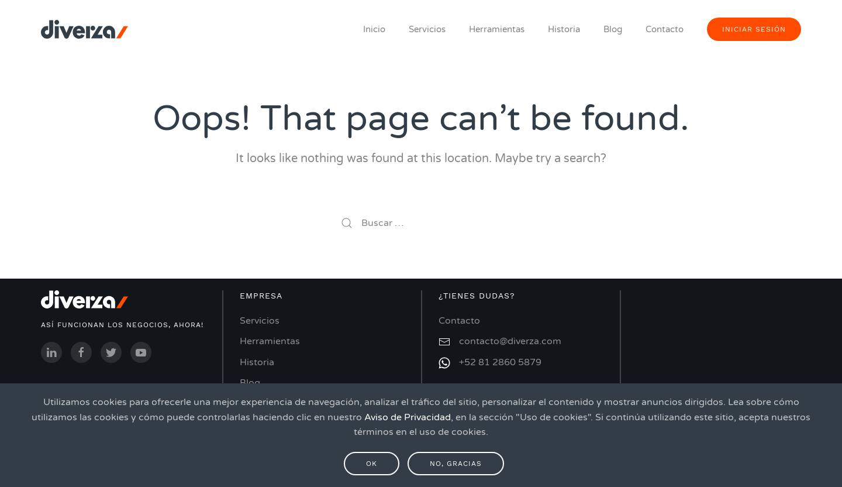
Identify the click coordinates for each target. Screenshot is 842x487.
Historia (564, 29)
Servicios (427, 29)
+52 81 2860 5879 (500, 362)
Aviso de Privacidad (407, 417)
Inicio (374, 29)
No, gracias (456, 463)
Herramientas (496, 29)
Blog (612, 29)
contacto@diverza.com (510, 341)
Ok (371, 463)
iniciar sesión (754, 29)
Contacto (665, 29)
